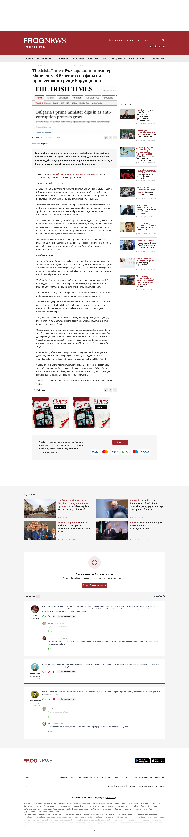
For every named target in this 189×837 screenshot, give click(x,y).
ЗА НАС (110, 786)
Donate (120, 442)
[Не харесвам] (49, 616)
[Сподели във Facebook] (110, 137)
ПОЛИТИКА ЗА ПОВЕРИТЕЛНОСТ (151, 786)
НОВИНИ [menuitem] (29, 58)
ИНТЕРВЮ (83, 777)
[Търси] (163, 40)
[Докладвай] (54, 616)
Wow (49, 723)
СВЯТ (115, 777)
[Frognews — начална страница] (45, 43)
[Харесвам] (44, 616)
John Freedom (35, 701)
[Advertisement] (94, 15)
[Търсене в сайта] (153, 40)
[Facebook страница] (155, 46)
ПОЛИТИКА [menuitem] (93, 58)
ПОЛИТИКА (106, 777)
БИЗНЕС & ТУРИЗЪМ (143, 777)
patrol (50, 623)
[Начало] (151, 46)
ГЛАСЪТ (73, 777)
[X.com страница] (159, 46)
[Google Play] (142, 760)
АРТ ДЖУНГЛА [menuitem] (118, 58)
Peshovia (51, 638)
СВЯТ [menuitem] (105, 58)
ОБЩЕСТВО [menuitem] (78, 58)
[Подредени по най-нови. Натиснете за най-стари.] (159, 596)
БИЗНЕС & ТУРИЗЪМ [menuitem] (138, 58)
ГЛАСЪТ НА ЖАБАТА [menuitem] (46, 58)
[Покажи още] (94, 830)
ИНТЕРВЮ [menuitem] (64, 58)
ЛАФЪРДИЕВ (35, 673)
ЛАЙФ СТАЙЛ (160, 777)
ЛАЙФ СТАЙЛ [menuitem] (158, 58)
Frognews (44, 144)
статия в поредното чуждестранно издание (72, 174)
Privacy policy (111, 798)
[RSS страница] (163, 46)
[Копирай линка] (106, 137)
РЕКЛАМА (131, 786)
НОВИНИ (35, 138)
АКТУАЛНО (94, 777)
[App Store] (158, 760)
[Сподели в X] (115, 137)
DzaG (35, 615)
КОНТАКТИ (120, 786)
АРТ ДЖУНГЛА (126, 777)
